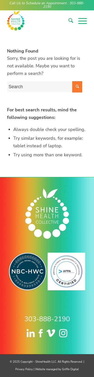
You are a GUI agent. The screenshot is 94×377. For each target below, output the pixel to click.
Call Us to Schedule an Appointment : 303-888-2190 (47, 5)
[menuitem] (68, 21)
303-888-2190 (47, 319)
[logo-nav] (39, 21)
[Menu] (80, 21)
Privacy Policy (24, 369)
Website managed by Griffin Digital (57, 369)
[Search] (68, 21)
